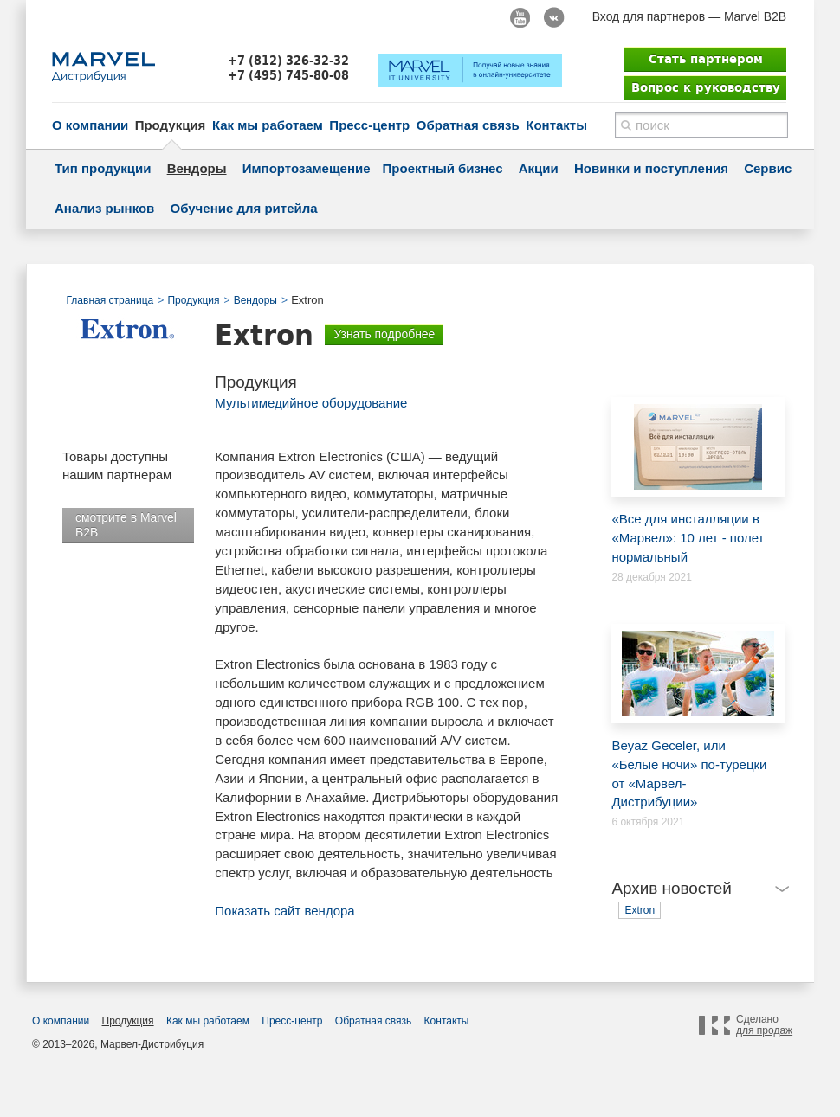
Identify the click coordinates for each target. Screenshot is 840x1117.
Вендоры (197, 168)
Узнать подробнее (384, 334)
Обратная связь (468, 125)
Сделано (764, 1025)
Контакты (556, 125)
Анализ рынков (104, 208)
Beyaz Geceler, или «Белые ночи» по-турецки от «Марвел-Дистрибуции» (689, 717)
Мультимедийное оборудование (311, 402)
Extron (639, 910)
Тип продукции (103, 168)
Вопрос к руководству (705, 87)
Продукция (170, 125)
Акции (539, 168)
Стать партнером (706, 58)
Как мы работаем (267, 125)
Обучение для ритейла (244, 208)
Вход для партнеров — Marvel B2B (689, 16)
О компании (90, 125)
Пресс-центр (369, 125)
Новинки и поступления (651, 168)
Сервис (768, 168)
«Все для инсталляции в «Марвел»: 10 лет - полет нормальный (689, 480)
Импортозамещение (306, 168)
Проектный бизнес (443, 168)
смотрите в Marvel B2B (126, 524)
